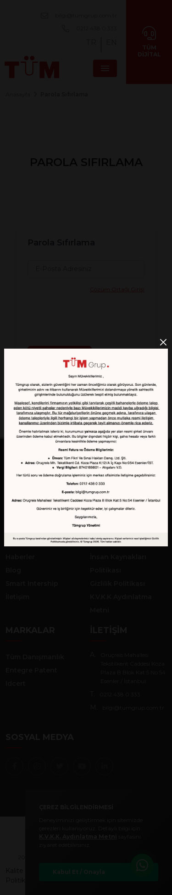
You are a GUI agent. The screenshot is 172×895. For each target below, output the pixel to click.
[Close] (163, 342)
